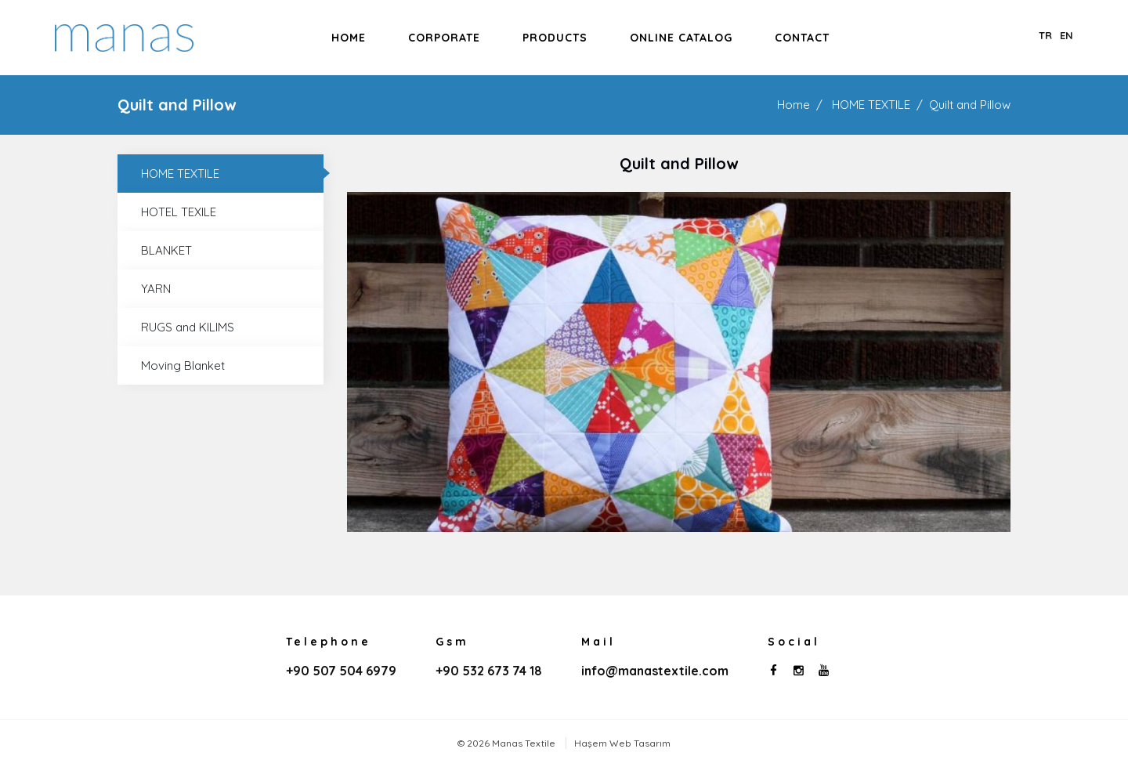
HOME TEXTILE (871, 104)
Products (555, 38)
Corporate (444, 38)
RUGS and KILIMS (187, 327)
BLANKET (166, 250)
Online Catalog (681, 38)
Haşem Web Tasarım (622, 743)
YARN (156, 288)
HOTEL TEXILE (178, 211)
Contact (802, 38)
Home (348, 38)
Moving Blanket (183, 365)
